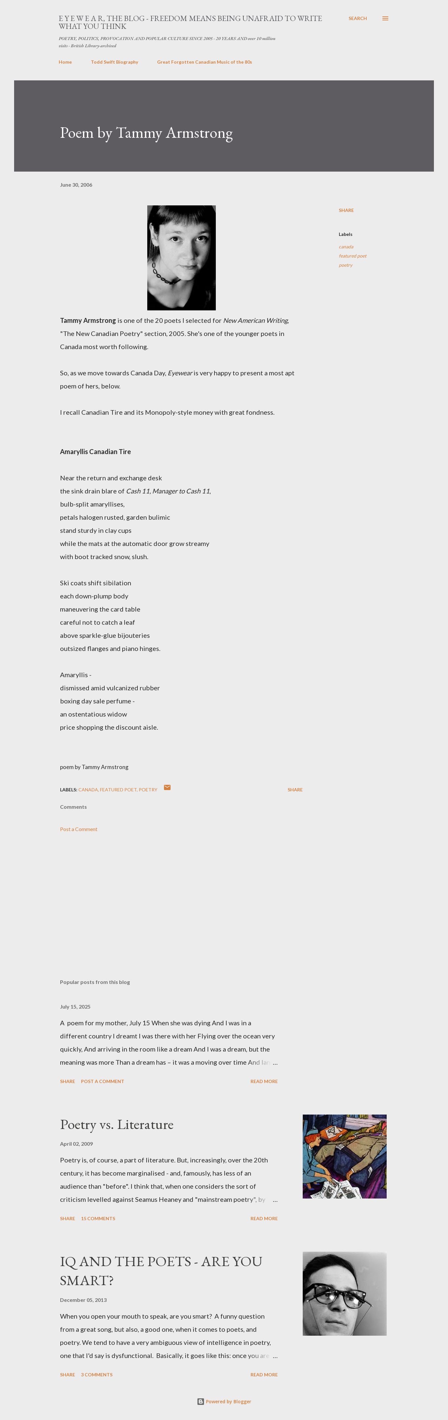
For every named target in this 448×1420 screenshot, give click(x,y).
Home (65, 62)
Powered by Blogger (224, 1401)
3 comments (96, 1374)
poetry (345, 265)
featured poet (352, 256)
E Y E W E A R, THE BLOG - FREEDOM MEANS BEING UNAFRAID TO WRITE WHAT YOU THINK (190, 22)
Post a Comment (78, 829)
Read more (264, 1081)
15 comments (98, 1218)
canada (346, 246)
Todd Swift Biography (114, 62)
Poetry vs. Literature (116, 1124)
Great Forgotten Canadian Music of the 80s (204, 62)
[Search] (358, 18)
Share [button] (346, 210)
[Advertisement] (171, 897)
